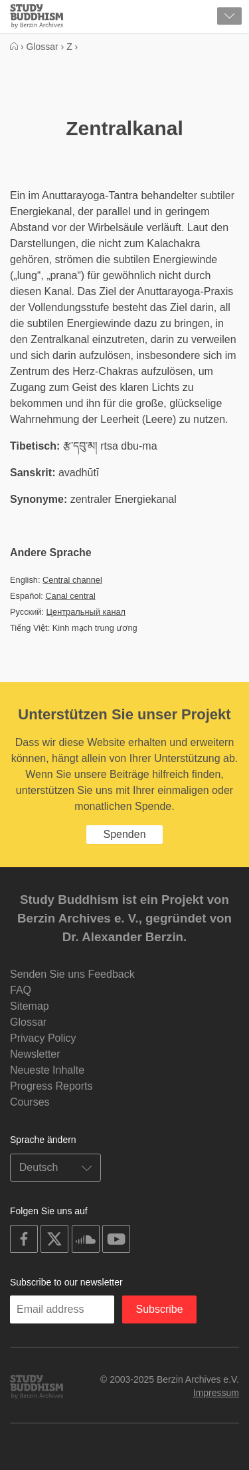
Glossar (28, 1022)
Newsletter (35, 1054)
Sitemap (29, 1006)
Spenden (124, 834)
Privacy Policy (43, 1038)
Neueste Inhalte (47, 1070)
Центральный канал (86, 612)
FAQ (20, 990)
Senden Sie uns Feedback (72, 974)
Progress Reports (51, 1086)
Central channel (72, 580)
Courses (30, 1102)
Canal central (70, 596)
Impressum (216, 1392)
